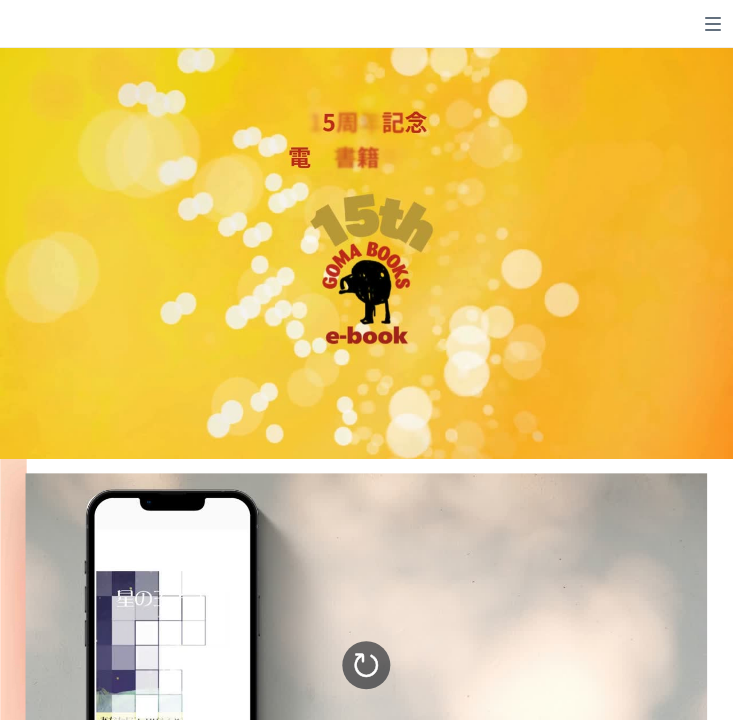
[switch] (713, 24)
